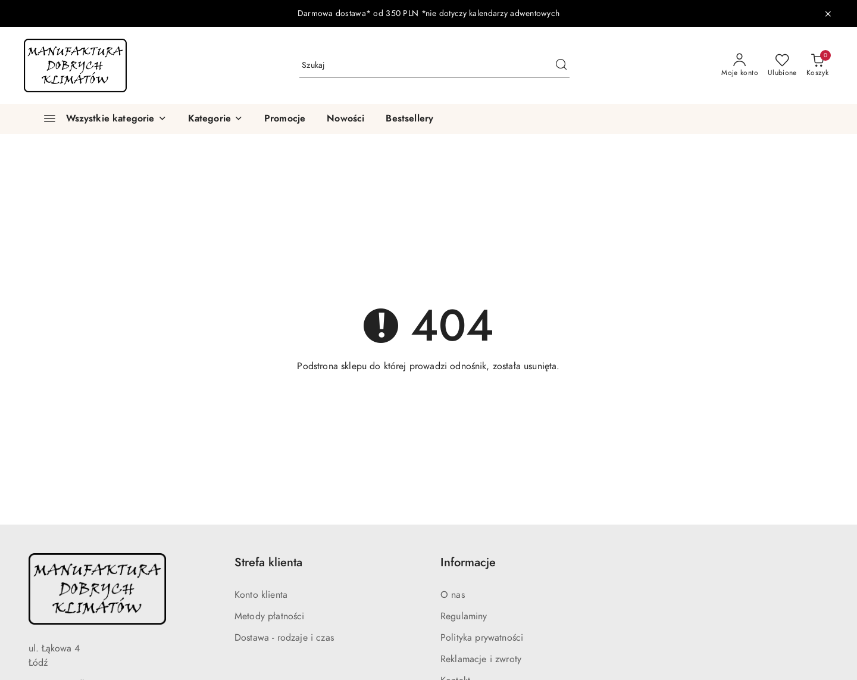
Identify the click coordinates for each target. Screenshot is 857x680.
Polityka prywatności (481, 637)
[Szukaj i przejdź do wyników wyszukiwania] (561, 65)
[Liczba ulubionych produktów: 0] (782, 65)
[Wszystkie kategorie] (100, 119)
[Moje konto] (740, 65)
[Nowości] (345, 119)
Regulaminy (463, 616)
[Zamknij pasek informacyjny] (827, 13)
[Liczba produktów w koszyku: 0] (817, 65)
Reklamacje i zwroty (480, 659)
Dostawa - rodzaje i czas (284, 637)
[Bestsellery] (409, 119)
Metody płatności (269, 616)
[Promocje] (284, 119)
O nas (452, 594)
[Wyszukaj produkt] (434, 65)
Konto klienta (260, 594)
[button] (215, 119)
